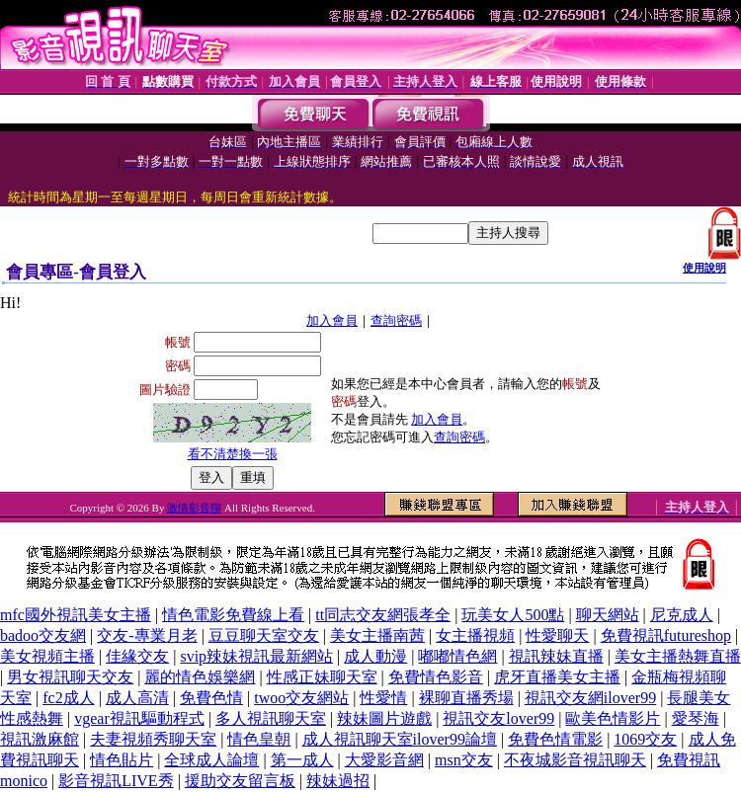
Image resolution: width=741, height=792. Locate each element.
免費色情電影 (555, 739)
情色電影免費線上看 (233, 614)
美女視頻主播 (47, 656)
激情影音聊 (194, 508)
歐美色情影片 (612, 718)
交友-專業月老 (147, 635)
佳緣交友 (137, 656)
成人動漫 (375, 656)
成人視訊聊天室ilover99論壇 (399, 739)
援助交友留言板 (240, 780)
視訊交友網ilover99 (590, 697)
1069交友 (645, 739)
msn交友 (464, 760)
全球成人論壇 (211, 760)
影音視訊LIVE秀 (115, 780)
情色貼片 (121, 760)
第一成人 (302, 760)
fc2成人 (68, 697)
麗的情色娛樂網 (199, 677)
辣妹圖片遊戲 (384, 718)
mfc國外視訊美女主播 (75, 614)
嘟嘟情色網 (457, 656)
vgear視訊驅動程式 (139, 718)
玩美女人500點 (512, 614)
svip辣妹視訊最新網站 (256, 656)
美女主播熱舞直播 (678, 656)
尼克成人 (681, 614)
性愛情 (383, 697)
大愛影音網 (384, 760)
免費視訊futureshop (666, 635)
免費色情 (211, 697)
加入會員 (332, 320)
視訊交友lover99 (498, 718)
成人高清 (137, 697)
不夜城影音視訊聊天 (575, 760)
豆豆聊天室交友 (263, 635)
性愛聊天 (557, 635)
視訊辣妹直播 (556, 656)
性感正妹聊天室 (322, 677)
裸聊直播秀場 (466, 697)
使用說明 (704, 268)
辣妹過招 (338, 780)
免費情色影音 (435, 677)
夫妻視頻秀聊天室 (153, 739)
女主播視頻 (475, 635)
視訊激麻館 (39, 739)
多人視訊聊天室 (270, 718)
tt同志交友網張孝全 (383, 614)
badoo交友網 (43, 635)
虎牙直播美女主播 (557, 677)
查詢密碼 (396, 320)
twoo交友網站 (301, 697)
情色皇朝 (258, 739)
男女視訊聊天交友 (70, 677)
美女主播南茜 (377, 635)
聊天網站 (607, 614)
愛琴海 (695, 718)
